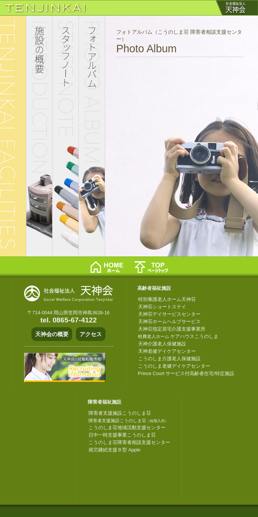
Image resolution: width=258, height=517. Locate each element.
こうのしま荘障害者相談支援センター (129, 442)
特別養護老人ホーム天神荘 (167, 299)
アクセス (91, 334)
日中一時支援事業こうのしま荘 (122, 435)
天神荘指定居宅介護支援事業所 (171, 329)
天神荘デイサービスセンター (169, 314)
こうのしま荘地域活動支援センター (126, 427)
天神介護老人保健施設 (162, 344)
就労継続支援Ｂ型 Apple (114, 450)
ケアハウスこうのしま (178, 336)
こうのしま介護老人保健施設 (169, 358)
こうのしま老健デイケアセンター (174, 366)
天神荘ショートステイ (162, 306)
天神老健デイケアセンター (167, 351)
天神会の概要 (51, 334)
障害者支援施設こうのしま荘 (119, 413)
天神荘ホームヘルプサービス (169, 321)
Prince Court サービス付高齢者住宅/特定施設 (186, 373)
